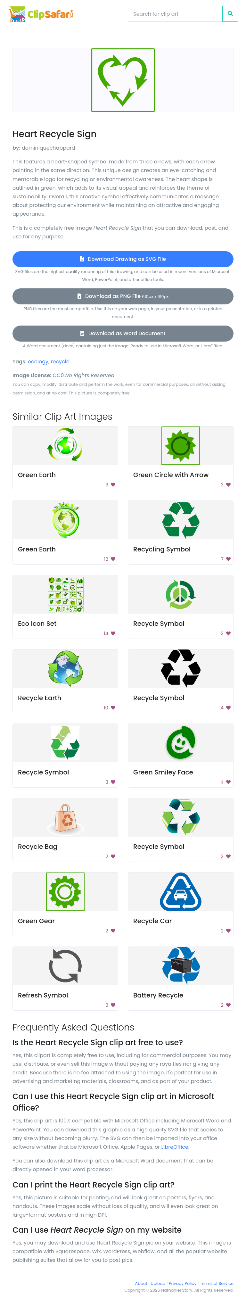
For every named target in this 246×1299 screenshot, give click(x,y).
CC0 (58, 375)
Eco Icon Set (37, 623)
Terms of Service (217, 1283)
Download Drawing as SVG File (123, 259)
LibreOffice (174, 1147)
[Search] (175, 14)
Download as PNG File (123, 296)
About (141, 1283)
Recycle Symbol (158, 623)
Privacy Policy (182, 1283)
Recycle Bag (37, 846)
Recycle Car (152, 920)
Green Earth (37, 474)
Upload (158, 1283)
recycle (60, 361)
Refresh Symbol (43, 995)
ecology (38, 361)
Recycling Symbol (162, 549)
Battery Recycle (158, 995)
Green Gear (36, 920)
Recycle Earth (40, 697)
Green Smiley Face (163, 772)
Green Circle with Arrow (171, 474)
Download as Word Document (122, 333)
